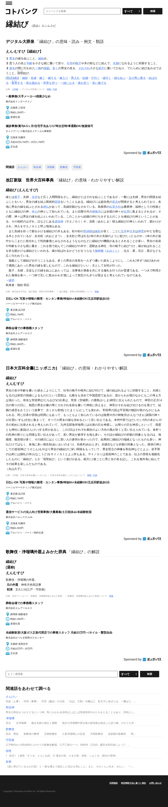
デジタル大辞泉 (20, 41)
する (17, 83)
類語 (9, 78)
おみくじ (112, 250)
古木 (124, 231)
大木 (132, 231)
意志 (115, 201)
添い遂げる (99, 83)
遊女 (12, 68)
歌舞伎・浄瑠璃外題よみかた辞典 (36, 551)
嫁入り (63, 78)
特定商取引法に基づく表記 (133, 783)
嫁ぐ (42, 78)
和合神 (37, 167)
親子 (17, 197)
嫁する (52, 78)
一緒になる (67, 83)
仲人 (34, 211)
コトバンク (21, 11)
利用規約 (113, 783)
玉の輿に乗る (137, 78)
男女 (12, 58)
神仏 (46, 206)
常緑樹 (87, 231)
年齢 (29, 63)
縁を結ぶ (120, 78)
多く (55, 68)
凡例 (55, 89)
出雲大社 (115, 206)
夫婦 (116, 63)
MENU (9, 3)
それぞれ (84, 68)
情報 (49, 89)
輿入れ (75, 78)
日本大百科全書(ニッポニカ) (31, 368)
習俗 (57, 201)
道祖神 (59, 221)
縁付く (107, 78)
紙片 (101, 68)
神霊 (141, 231)
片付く (95, 78)
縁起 (98, 231)
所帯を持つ (50, 83)
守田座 (77, 167)
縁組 (41, 58)
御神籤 (99, 250)
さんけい (23, 167)
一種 (38, 68)
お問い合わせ (155, 783)
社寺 (70, 63)
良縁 (33, 78)
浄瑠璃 (50, 167)
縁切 (11, 280)
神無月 (96, 211)
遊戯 (47, 68)
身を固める (33, 83)
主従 (34, 197)
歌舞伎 (64, 167)
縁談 (16, 78)
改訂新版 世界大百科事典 (30, 180)
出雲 (126, 211)
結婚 (85, 78)
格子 (78, 63)
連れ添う (83, 83)
